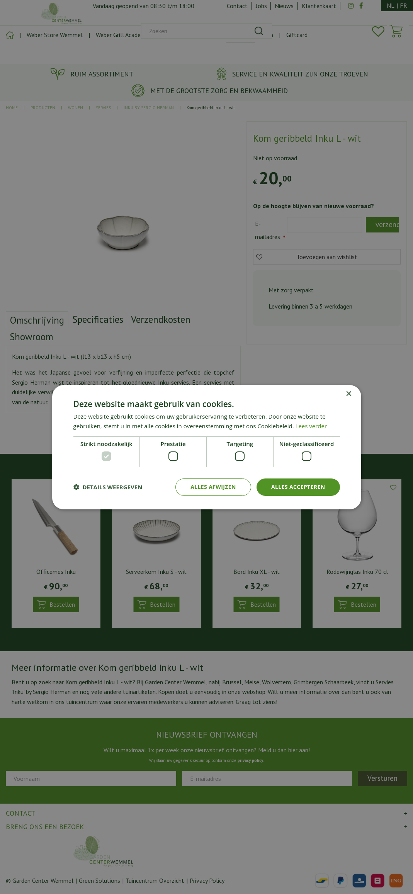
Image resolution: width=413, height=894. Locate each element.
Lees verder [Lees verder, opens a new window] (311, 426)
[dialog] (206, 447)
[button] (108, 486)
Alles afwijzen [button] (213, 486)
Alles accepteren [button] (298, 486)
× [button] (349, 394)
